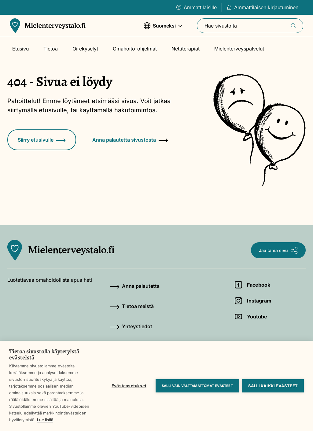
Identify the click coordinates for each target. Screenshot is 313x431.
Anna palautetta (135, 286)
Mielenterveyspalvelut (239, 49)
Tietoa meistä (132, 306)
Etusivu (20, 49)
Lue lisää (45, 419)
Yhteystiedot (131, 326)
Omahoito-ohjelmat (135, 49)
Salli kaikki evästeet (273, 385)
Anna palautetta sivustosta (130, 140)
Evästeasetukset (129, 385)
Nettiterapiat (185, 49)
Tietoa (50, 49)
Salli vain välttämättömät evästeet (197, 386)
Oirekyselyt (85, 49)
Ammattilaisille (196, 7)
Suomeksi (163, 28)
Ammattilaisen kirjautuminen (262, 7)
